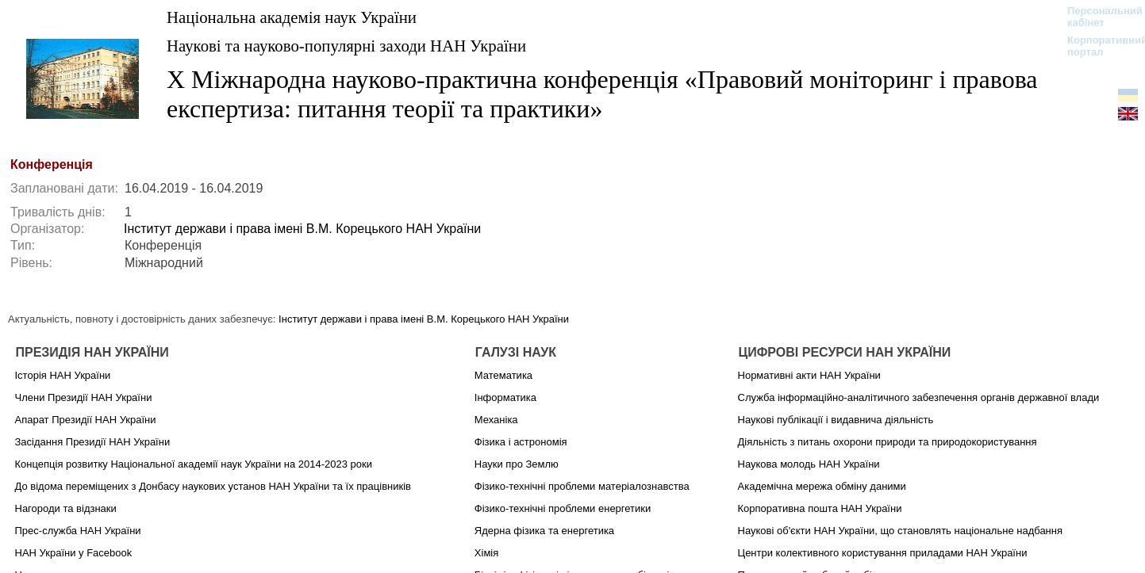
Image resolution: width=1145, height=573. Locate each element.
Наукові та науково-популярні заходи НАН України (346, 45)
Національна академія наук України (292, 17)
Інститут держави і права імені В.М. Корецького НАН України (302, 228)
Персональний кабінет (1097, 17)
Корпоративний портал (1097, 46)
